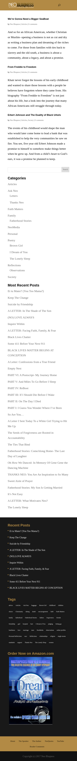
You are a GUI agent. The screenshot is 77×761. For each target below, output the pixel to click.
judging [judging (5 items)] (50, 624)
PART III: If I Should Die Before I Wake (31, 394)
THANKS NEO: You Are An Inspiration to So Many (38, 474)
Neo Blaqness (15, 24)
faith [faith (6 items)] (52, 612)
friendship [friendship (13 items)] (12, 624)
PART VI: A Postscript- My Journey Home (32, 375)
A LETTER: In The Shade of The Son (29, 310)
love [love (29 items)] (19, 630)
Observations (17, 270)
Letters (14, 195)
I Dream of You (19, 252)
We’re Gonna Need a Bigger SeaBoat (28, 19)
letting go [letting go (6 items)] (59, 624)
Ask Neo (13, 190)
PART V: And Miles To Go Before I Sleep (32, 381)
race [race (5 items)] (25, 636)
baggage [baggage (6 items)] (34, 605)
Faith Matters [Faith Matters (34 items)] (60, 612)
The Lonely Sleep (20, 258)
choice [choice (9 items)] (11, 612)
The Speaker (24, 741)
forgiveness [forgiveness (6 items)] (50, 618)
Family (12, 215)
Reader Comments (37, 747)
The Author (36, 741)
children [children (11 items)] (60, 605)
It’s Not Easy (15, 494)
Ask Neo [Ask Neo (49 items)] (26, 605)
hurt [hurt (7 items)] (31, 624)
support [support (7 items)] (19, 642)
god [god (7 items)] (19, 624)
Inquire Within (16, 324)
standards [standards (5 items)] (12, 642)
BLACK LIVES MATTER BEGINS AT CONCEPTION (36, 588)
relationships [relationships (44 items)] (43, 636)
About (12, 741)
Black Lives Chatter (19, 337)
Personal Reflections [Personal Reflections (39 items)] (15, 636)
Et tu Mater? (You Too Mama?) (26, 291)
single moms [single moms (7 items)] (62, 636)
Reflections (14, 265)
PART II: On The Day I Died (24, 401)
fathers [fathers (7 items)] (42, 618)
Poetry (11, 240)
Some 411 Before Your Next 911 (26, 343)
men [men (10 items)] (32, 630)
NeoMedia (14, 227)
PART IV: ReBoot (18, 388)
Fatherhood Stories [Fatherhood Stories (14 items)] (31, 618)
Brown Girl (16, 245)
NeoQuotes (49, 741)
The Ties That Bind (19, 444)
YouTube (60, 741)
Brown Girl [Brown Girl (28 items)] (43, 605)
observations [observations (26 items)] (50, 630)
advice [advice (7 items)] (11, 605)
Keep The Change (18, 297)
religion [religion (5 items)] (52, 636)
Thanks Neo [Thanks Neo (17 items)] (28, 642)
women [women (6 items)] (51, 642)
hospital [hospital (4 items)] (25, 624)
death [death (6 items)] (34, 612)
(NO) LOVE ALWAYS (21, 317)
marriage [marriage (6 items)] (26, 630)
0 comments (32, 24)
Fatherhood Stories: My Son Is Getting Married (35, 487)
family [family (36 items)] (11, 618)
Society (30, 120)
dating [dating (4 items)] (28, 612)
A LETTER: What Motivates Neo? (28, 500)
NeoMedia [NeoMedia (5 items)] (40, 630)
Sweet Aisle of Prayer (20, 481)
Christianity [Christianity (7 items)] (19, 612)
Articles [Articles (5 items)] (18, 605)
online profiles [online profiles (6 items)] (61, 630)
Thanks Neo (17, 202)
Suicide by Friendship (20, 304)
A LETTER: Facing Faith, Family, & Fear (32, 330)
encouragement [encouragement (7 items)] (43, 612)
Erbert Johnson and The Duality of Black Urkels (34, 115)
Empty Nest (14, 368)
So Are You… (16, 414)
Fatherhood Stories (21, 220)
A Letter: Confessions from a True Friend (31, 362)
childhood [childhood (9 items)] (52, 605)
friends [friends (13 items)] (58, 618)
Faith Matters (15, 209)
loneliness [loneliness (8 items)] (12, 630)
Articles (24, 24)
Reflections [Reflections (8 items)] (33, 636)
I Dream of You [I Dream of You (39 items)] (40, 624)
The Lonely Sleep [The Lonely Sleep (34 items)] (40, 642)
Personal (13, 233)
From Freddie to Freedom (22, 67)
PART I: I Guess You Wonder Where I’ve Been (35, 408)
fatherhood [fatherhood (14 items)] (19, 618)
